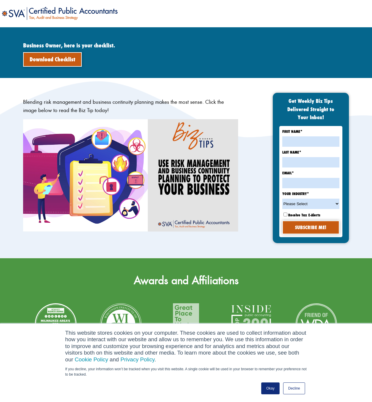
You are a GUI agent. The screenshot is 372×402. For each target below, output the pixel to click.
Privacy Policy (138, 359)
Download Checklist (52, 59)
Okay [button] (270, 388)
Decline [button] (294, 388)
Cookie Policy (91, 359)
